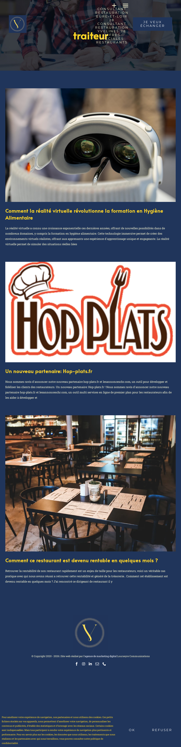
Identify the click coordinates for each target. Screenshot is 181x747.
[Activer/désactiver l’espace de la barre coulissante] (112, 5)
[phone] (104, 664)
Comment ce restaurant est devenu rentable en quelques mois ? (81, 560)
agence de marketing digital (101, 656)
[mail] (97, 664)
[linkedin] (90, 664)
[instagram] (83, 664)
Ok (132, 730)
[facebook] (76, 664)
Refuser (162, 730)
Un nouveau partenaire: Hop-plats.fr (48, 371)
